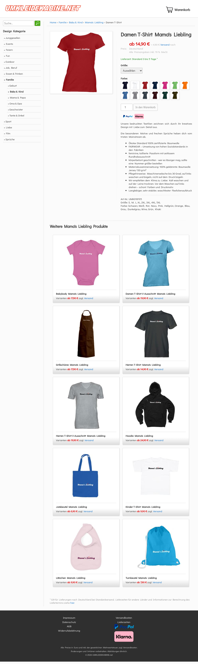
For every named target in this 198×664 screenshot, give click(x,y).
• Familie (9, 82)
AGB (69, 628)
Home (53, 24)
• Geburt (12, 88)
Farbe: (124, 80)
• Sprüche (9, 141)
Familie (63, 24)
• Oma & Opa (15, 105)
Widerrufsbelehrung (69, 633)
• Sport (7, 123)
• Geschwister (15, 111)
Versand (165, 47)
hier (72, 605)
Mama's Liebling (94, 24)
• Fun (7, 58)
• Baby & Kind (16, 94)
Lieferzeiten (124, 624)
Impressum (69, 620)
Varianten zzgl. (70, 300)
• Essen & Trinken (13, 76)
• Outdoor (9, 64)
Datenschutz (69, 624)
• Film (7, 135)
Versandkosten (124, 620)
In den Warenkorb (145, 109)
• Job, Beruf (10, 70)
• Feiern (8, 52)
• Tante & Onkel (16, 117)
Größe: (124, 67)
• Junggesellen (12, 40)
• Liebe (8, 129)
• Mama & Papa (17, 99)
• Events (8, 46)
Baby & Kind (76, 24)
